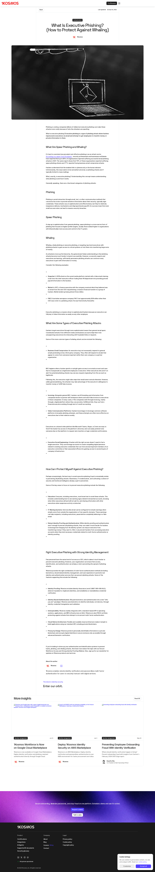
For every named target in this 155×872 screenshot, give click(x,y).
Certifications (23, 843)
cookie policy (142, 862)
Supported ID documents (27, 852)
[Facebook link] (135, 840)
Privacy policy (69, 843)
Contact (48, 852)
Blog (46, 846)
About (47, 843)
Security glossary (25, 855)
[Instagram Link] (132, 840)
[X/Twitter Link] (129, 840)
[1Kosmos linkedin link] (126, 840)
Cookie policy (68, 846)
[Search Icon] (120, 4)
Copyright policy (69, 849)
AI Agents (22, 849)
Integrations (23, 846)
